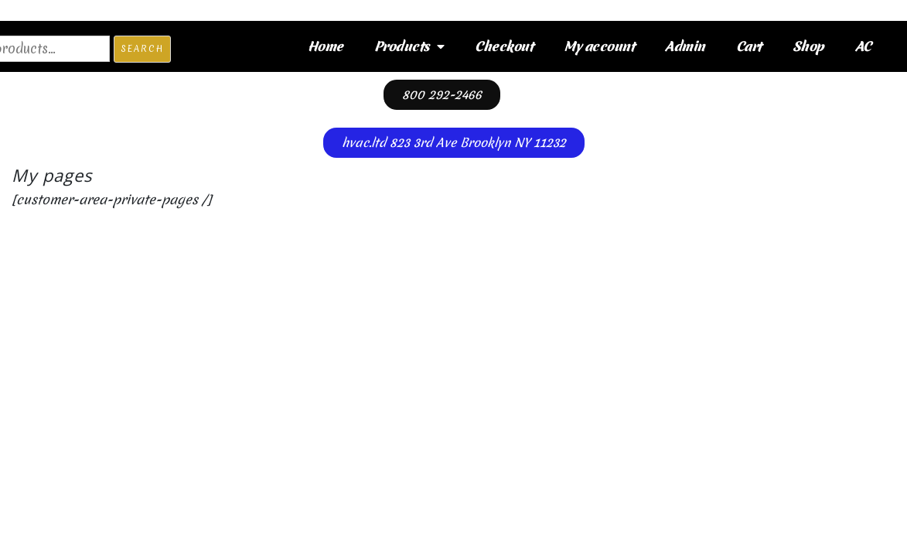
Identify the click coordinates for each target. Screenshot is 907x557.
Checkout (504, 46)
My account (599, 46)
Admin (685, 46)
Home (325, 46)
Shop (808, 46)
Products (409, 46)
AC (863, 46)
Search (142, 49)
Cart (749, 46)
